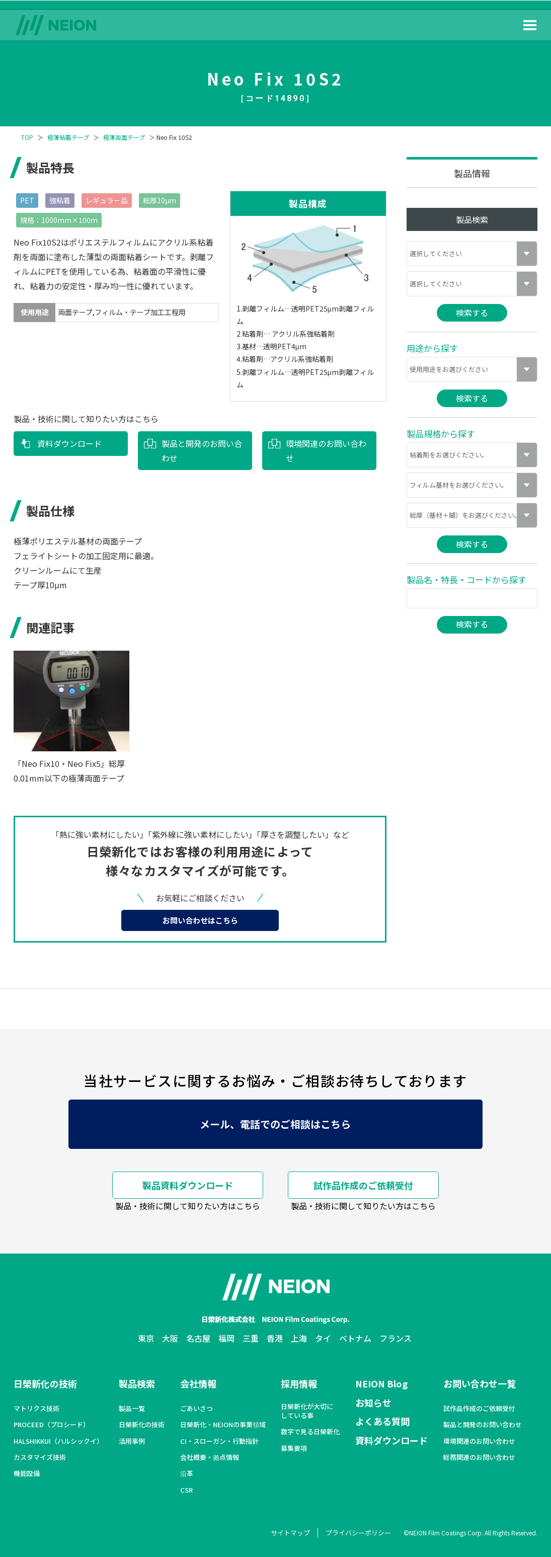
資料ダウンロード (69, 443)
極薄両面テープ (124, 137)
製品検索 (137, 1383)
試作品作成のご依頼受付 (363, 1185)
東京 (146, 1338)
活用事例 (132, 1441)
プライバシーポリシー (358, 1532)
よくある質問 (382, 1421)
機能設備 (27, 1473)
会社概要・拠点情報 (209, 1457)
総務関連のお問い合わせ (479, 1457)
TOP (27, 137)
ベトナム (355, 1338)
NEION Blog (381, 1383)
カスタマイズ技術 (40, 1457)
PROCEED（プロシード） (52, 1424)
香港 (275, 1338)
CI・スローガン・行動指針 (219, 1441)
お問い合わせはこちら (200, 920)
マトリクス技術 (36, 1408)
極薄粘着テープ (68, 137)
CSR (186, 1490)
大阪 (170, 1338)
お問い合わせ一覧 (479, 1383)
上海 (299, 1338)
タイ (323, 1338)
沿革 (186, 1473)
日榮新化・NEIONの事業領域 (223, 1424)
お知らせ (373, 1402)
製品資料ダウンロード (187, 1185)
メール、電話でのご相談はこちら (275, 1124)
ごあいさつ (196, 1408)
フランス (395, 1338)
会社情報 (198, 1383)
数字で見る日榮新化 (310, 1431)
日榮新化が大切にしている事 (307, 1411)
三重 (251, 1338)
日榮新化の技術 (45, 1383)
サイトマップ (290, 1532)
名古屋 (198, 1338)
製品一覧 (132, 1408)
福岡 (226, 1338)
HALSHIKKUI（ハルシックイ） (58, 1441)
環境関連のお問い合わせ (326, 450)
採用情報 (299, 1383)
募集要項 (294, 1448)
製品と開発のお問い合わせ (202, 450)
